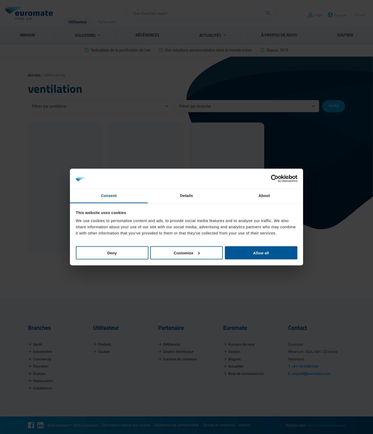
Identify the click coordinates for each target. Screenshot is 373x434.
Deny (112, 252)
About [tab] (264, 195)
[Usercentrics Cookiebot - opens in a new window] (274, 178)
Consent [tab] (109, 195)
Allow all (261, 252)
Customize (187, 252)
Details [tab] (186, 195)
